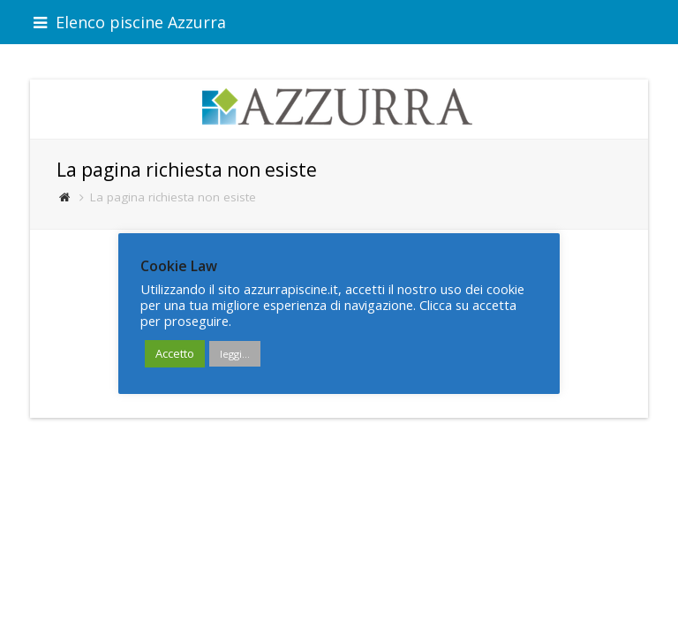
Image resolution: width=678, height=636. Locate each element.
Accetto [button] (174, 353)
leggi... (235, 353)
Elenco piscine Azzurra (130, 22)
